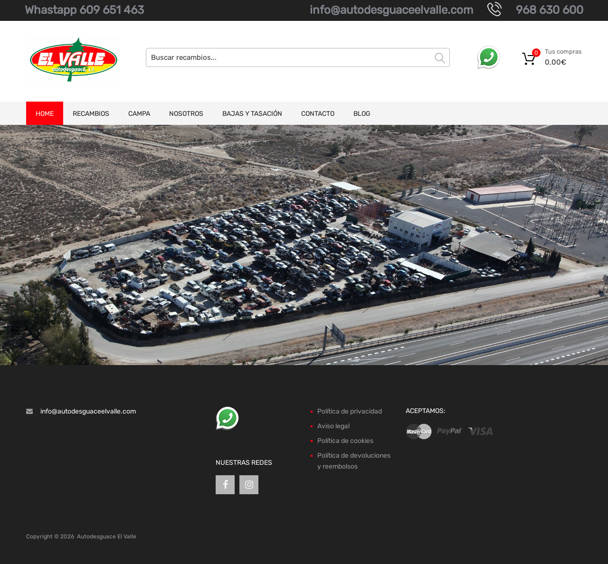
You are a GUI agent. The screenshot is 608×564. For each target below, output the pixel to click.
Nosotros (186, 114)
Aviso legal (333, 426)
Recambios (91, 114)
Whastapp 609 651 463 (84, 10)
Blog (361, 114)
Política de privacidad (349, 411)
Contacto (317, 114)
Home (45, 114)
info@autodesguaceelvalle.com (391, 10)
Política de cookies (345, 441)
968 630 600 (549, 10)
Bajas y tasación (252, 114)
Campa (139, 114)
